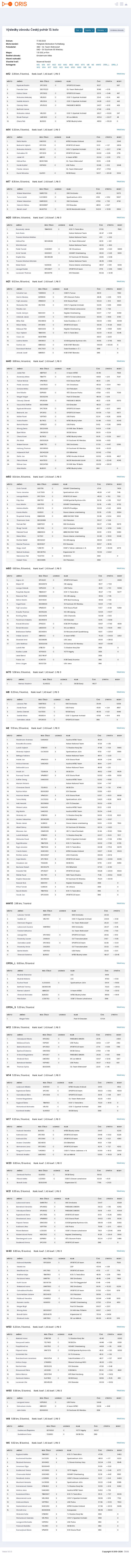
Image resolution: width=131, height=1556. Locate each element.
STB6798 (47, 1338)
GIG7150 (47, 1346)
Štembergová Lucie (24, 1238)
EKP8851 (43, 1238)
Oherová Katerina (24, 955)
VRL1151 (45, 1106)
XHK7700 (43, 456)
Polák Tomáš (21, 249)
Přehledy (100, 30)
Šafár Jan (21, 456)
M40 (65, 64)
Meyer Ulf (20, 584)
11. (7, 269)
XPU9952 (43, 1207)
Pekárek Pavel (22, 532)
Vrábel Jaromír (22, 636)
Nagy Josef (21, 548)
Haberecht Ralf (23, 452)
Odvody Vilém (22, 105)
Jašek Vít (20, 157)
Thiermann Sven (23, 520)
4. (7, 97)
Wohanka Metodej (24, 97)
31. (8, 859)
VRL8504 (42, 715)
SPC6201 (42, 580)
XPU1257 (46, 1055)
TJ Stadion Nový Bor (72, 647)
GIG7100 (40, 504)
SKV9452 (45, 1462)
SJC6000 (46, 983)
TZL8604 (44, 771)
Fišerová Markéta (23, 1526)
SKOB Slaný (70, 173)
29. (8, 851)
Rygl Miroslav (21, 843)
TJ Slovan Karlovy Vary (76, 1462)
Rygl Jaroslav (21, 847)
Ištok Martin (21, 468)
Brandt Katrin (22, 1314)
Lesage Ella (22, 935)
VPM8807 (44, 775)
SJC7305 (41, 492)
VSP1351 (46, 1043)
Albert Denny (21, 827)
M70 (83, 64)
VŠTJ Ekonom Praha (72, 297)
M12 (38, 64)
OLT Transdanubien (80, 939)
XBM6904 (41, 532)
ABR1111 (42, 157)
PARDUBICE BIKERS (74, 105)
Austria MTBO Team (74, 740)
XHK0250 (45, 1506)
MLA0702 (43, 209)
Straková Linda (23, 1318)
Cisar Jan (20, 337)
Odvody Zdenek (23, 400)
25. (8, 835)
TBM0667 (45, 1494)
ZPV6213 (42, 624)
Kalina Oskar (22, 93)
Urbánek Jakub (22, 317)
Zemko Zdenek (23, 712)
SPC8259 (47, 1262)
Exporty (88, 30)
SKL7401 (44, 875)
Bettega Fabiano (23, 755)
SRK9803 (42, 341)
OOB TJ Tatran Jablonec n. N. (74, 548)
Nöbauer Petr (21, 329)
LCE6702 (45, 998)
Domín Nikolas (22, 297)
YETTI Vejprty (69, 652)
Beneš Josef (22, 209)
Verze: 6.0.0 (7, 1551)
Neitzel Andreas (23, 552)
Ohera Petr (21, 121)
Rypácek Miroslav (24, 408)
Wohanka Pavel (22, 839)
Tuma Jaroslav (23, 492)
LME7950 (46, 1318)
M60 (77, 64)
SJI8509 (44, 887)
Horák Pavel (21, 707)
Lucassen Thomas (23, 273)
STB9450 (45, 1486)
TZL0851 (45, 1526)
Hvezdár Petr (21, 871)
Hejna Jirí (20, 580)
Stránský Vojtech (23, 751)
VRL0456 (45, 1498)
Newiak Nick (21, 883)
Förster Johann (23, 169)
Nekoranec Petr (23, 556)
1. (7, 85)
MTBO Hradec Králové (75, 141)
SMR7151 (46, 1278)
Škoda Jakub (21, 823)
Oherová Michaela (24, 995)
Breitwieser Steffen (23, 632)
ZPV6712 (40, 508)
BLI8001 (43, 468)
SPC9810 (41, 325)
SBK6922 (41, 345)
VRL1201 (43, 149)
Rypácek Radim (23, 85)
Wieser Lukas (21, 807)
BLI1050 (41, 1131)
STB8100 (44, 815)
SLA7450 (47, 1378)
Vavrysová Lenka (23, 1342)
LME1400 (43, 117)
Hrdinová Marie (22, 1502)
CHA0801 (48, 249)
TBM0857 (45, 1454)
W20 (55, 67)
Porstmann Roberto (24, 620)
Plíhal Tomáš (21, 887)
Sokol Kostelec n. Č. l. (72, 321)
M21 (59, 64)
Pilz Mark (20, 440)
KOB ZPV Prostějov (70, 508)
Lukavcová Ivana (23, 1203)
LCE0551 (42, 1179)
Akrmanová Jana (23, 1146)
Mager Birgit (22, 1306)
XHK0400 (44, 851)
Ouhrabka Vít (22, 153)
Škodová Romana (23, 1462)
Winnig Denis (22, 428)
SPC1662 (46, 935)
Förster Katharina (24, 931)
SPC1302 (43, 85)
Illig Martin (20, 811)
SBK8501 (41, 353)
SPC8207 (44, 871)
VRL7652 (45, 1518)
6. (7, 105)
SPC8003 (42, 719)
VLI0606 (48, 265)
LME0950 (42, 1154)
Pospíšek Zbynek (23, 592)
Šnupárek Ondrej (23, 516)
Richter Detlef (22, 540)
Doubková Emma (23, 1242)
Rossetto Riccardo (23, 743)
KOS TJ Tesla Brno (76, 229)
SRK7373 (47, 1350)
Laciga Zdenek (22, 588)
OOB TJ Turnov (69, 293)
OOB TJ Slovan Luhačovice (74, 317)
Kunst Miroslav (23, 173)
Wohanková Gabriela (24, 1518)
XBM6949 (41, 516)
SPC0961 (41, 1138)
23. (8, 460)
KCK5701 (42, 659)
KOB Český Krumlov (71, 659)
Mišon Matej (21, 325)
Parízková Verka (23, 1278)
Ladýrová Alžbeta (23, 1087)
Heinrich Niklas (23, 205)
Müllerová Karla (23, 1043)
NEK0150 (43, 1234)
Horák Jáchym (22, 313)
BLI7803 (43, 436)
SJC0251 (45, 1458)
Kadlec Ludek (21, 652)
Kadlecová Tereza (23, 1470)
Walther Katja (22, 1274)
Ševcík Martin (21, 891)
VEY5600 (42, 652)
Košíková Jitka (22, 1226)
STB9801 (44, 835)
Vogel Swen (21, 604)
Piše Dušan (21, 998)
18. (8, 440)
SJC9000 (44, 751)
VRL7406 (40, 528)
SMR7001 (41, 524)
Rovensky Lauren (24, 939)
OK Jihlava (70, 887)
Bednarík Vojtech (23, 145)
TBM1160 (46, 1103)
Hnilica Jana (21, 1490)
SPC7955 (43, 1215)
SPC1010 (43, 153)
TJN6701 (40, 548)
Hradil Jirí (20, 771)
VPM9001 (42, 301)
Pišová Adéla (22, 1179)
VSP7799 (43, 1226)
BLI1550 (46, 955)
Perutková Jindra (23, 1478)
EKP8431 (43, 392)
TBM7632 (44, 891)
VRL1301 (43, 113)
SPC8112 (43, 412)
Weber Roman (22, 444)
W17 (49, 67)
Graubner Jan (21, 863)
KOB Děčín (72, 1370)
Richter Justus (22, 855)
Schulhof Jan (21, 293)
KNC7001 (42, 349)
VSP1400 (43, 165)
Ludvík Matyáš (22, 835)
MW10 (98, 64)
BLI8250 (45, 995)
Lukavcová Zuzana (25, 927)
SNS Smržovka (72, 193)
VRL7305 (41, 305)
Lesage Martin (22, 496)
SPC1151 (46, 1091)
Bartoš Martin (22, 951)
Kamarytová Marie (23, 1530)
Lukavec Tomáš (23, 915)
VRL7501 (44, 839)
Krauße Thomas (22, 612)
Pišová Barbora (22, 1230)
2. (7, 89)
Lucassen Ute (21, 1382)
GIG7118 (40, 488)
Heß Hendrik (21, 803)
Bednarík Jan (22, 412)
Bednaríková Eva (24, 1047)
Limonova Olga (22, 1466)
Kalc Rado (20, 233)
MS (8, 1067)
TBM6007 (42, 592)
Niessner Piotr (21, 596)
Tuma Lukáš (22, 197)
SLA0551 (42, 1174)
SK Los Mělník (72, 117)
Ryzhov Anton (21, 791)
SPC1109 (43, 145)
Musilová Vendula (23, 1482)
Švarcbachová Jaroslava (26, 1358)
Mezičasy (121, 73)
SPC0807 (48, 269)
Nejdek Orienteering (72, 313)
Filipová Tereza (22, 1222)
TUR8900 (42, 293)
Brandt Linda (22, 1182)
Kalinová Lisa (21, 1135)
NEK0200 (42, 329)
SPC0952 (42, 1146)
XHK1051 (46, 1087)
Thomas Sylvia (23, 1067)
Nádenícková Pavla (24, 1234)
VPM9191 (45, 1530)
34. (8, 871)
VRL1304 (43, 101)
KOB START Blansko (71, 345)
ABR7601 (43, 373)
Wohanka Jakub (23, 113)
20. (8, 448)
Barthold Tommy (23, 987)
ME (93, 64)
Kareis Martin (22, 512)
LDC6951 (47, 1370)
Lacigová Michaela (24, 1522)
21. (8, 452)
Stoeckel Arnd (21, 640)
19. (8, 444)
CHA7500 (44, 385)
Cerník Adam (21, 851)
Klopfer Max (20, 257)
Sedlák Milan (22, 715)
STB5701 (42, 647)
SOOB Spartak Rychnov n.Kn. (75, 341)
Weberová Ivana (23, 1286)
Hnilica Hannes (22, 763)
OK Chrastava (75, 249)
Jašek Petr (21, 373)
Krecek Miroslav (22, 624)
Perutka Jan (21, 309)
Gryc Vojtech (21, 333)
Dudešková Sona (24, 1434)
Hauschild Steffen (24, 404)
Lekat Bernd (21, 655)
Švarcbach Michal (23, 349)
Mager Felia (24, 1019)
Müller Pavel (22, 416)
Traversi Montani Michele (26, 261)
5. (7, 101)
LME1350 (46, 1059)
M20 (54, 64)
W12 (38, 67)
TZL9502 (44, 787)
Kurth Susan (22, 1282)
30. (8, 855)
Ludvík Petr (20, 647)
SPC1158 (41, 1135)
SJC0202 (44, 799)
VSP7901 (43, 416)
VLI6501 (40, 512)
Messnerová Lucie (23, 1498)
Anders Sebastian (23, 819)
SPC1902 (46, 943)
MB (88, 64)
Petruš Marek (22, 460)
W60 (79, 67)
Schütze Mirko (22, 389)
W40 (67, 67)
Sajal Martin (21, 859)
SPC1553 (46, 1047)
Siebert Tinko (22, 560)
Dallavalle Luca (22, 767)
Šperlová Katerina (24, 1051)
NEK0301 (41, 313)
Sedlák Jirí (21, 919)
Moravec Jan (21, 831)
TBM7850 (47, 1274)
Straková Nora (23, 1059)
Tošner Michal (22, 381)
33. (8, 867)
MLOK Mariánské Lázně (76, 209)
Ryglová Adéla (22, 1454)
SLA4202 (46, 683)
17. (8, 436)
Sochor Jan (21, 345)
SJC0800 (43, 197)
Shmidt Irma (21, 1510)
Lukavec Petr (22, 704)
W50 (73, 67)
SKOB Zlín (67, 556)
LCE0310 (41, 317)
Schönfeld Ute (21, 1354)
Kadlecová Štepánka (26, 1430)
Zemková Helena (23, 1378)
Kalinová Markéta (24, 1262)
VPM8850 (43, 1218)
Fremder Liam (22, 89)
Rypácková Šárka (23, 1091)
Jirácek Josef (21, 353)
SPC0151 (43, 1242)
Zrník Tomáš (21, 253)
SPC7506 (43, 408)
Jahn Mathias (21, 644)
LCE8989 (45, 1478)
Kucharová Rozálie (23, 1458)
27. (8, 843)
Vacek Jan (20, 895)
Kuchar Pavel (22, 983)
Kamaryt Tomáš (22, 775)
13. (8, 341)
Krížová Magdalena (25, 1055)
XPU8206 (43, 400)
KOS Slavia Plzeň (70, 301)
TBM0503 (48, 229)
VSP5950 (43, 1402)
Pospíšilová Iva (22, 1346)
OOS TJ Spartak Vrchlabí (76, 97)
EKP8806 (41, 297)
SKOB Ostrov (72, 432)
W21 (61, 67)
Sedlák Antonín (23, 101)
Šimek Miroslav (22, 628)
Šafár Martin (22, 141)
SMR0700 (43, 193)
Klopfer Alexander (23, 879)
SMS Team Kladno (73, 875)
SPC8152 (46, 1290)
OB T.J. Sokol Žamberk (74, 831)
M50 (71, 64)
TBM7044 (44, 847)
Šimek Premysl (22, 117)
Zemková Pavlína (24, 1174)
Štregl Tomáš (22, 528)
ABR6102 (42, 636)
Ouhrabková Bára (23, 1095)
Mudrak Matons (23, 979)
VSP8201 (43, 424)
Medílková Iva (22, 1270)
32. (8, 863)
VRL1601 (43, 97)
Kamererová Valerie (24, 1486)
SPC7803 (44, 859)
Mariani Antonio (22, 783)
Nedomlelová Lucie (24, 1506)
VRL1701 (46, 919)
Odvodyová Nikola (24, 1039)
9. (7, 117)
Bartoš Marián (22, 424)
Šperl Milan (21, 432)
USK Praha (70, 165)
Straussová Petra (23, 1370)
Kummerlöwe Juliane (25, 1294)
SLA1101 (42, 173)
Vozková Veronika (23, 1131)
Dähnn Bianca (21, 1374)
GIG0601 (48, 253)
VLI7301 (40, 536)
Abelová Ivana (21, 1338)
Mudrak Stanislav (24, 975)
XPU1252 (46, 1039)
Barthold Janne (23, 109)
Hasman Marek (22, 795)
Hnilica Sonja (21, 1362)
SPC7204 (41, 496)
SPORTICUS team (73, 85)
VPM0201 (44, 795)
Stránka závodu (116, 30)
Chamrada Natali (23, 1474)
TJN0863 (41, 1150)
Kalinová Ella (21, 1138)
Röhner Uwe (21, 464)
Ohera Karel (22, 436)
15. (8, 428)
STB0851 (45, 1514)
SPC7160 (46, 1270)
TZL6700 (40, 556)
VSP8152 (45, 1522)
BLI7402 (43, 420)
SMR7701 (43, 444)
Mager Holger (22, 397)
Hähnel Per (20, 241)
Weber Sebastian (24, 201)
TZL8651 (50, 1434)
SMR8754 (43, 1203)
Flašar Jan (20, 659)
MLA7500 (43, 460)
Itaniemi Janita (23, 1302)
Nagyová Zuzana (23, 1150)
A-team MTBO (71, 157)
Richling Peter (21, 616)
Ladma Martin (22, 341)
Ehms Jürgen (21, 663)
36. (8, 879)
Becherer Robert (22, 867)
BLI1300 (43, 121)
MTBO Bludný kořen (74, 121)
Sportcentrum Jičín (74, 197)
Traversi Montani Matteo (26, 237)
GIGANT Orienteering (77, 253)
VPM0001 (44, 759)
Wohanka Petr (22, 305)
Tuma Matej (21, 799)
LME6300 (42, 628)
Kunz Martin (21, 504)
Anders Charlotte (23, 1143)
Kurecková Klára (23, 1494)
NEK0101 (44, 883)
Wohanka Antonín (24, 149)
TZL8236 (44, 863)
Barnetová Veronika (24, 1207)
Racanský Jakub (23, 229)
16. (8, 432)
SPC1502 (43, 93)
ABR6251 (43, 1406)
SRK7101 (40, 500)
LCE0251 (43, 1230)
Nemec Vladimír (25, 683)
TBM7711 (43, 377)
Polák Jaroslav (23, 385)
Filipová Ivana (21, 1350)
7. (7, 109)
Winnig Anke (22, 1310)
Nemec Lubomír (23, 991)
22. (8, 456)
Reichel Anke (21, 1366)
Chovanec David (23, 787)
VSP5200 (42, 588)
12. (8, 273)
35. (8, 875)
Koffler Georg (21, 779)
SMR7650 (47, 1286)
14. (8, 345)
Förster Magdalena (24, 1099)
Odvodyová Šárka (23, 1210)
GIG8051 (46, 1302)
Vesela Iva (21, 1266)
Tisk (77, 30)
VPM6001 (42, 608)
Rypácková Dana (23, 1215)
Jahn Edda (21, 1410)
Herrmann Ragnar (24, 923)
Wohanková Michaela (25, 1106)
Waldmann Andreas (24, 740)
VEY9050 (50, 1430)
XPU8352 (43, 1210)
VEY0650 (45, 1470)
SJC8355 (45, 1482)
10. (8, 121)
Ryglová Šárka (22, 1103)
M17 (48, 64)
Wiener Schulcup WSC (77, 1362)
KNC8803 (42, 321)
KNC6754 (48, 1358)
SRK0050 (43, 1222)
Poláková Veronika (24, 1298)
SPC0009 (44, 895)
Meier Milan (21, 536)
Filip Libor (20, 500)
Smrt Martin (21, 392)
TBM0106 (42, 333)
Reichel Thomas (23, 544)
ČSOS (126, 1551)
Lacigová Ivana (23, 1402)
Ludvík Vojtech (22, 748)
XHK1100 (43, 141)
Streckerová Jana (23, 1218)
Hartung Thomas (24, 448)
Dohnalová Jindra (24, 1406)
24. (8, 464)
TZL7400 (47, 1342)
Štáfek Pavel (21, 875)
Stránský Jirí (21, 815)
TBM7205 (44, 843)
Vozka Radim (22, 420)
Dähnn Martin (21, 600)
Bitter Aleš (20, 321)
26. (8, 839)
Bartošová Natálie (24, 1063)
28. (8, 847)
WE (89, 67)
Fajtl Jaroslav (21, 301)
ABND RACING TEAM (71, 516)
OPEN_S (114, 64)
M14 (43, 64)
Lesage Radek (22, 269)
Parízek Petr (21, 524)
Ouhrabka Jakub (23, 719)
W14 (44, 67)
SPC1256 (46, 1095)
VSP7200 (42, 707)
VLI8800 (44, 823)
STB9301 (44, 748)
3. (7, 93)
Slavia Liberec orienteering (80, 265)
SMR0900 (43, 201)
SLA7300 (42, 712)
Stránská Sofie (22, 1514)
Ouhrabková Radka (25, 1290)
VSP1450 (46, 1063)
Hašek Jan (20, 759)
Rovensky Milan (23, 377)
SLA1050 (46, 1111)
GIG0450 (45, 1474)
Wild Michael (21, 245)
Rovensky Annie (23, 947)
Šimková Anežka (22, 1154)
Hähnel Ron (21, 161)
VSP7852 (45, 1502)
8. (7, 113)
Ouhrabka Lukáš (24, 943)
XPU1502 (43, 105)
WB (84, 67)
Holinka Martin (22, 508)
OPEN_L (106, 64)
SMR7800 (42, 704)
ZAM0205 (45, 831)
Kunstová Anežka (23, 1111)
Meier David (21, 265)
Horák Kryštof (22, 165)
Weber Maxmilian (24, 193)
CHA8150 (47, 1298)
